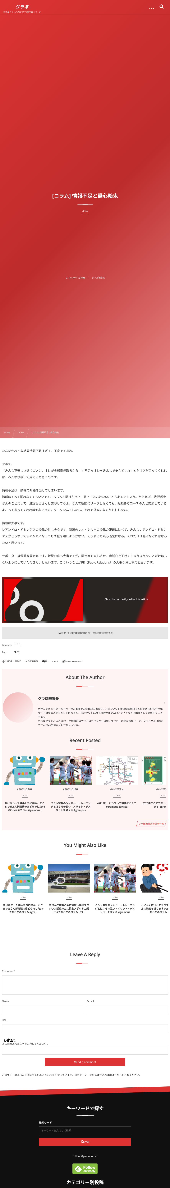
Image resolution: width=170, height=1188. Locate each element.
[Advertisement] (85, 243)
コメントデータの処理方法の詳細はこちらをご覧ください (106, 1075)
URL (4, 1020)
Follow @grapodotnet (102, 632)
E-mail (90, 1001)
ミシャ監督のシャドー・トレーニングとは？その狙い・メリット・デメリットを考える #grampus (71, 807)
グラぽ (22, 7)
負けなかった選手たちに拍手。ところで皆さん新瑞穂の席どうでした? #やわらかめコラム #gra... (23, 908)
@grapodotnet (78, 632)
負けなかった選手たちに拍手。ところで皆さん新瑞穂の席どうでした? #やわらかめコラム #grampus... (24, 807)
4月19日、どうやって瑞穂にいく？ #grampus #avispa (116, 805)
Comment (7, 971)
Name (5, 1001)
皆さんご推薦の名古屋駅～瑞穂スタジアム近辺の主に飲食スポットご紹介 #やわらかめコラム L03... (69, 908)
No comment (51, 661)
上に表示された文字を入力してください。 (25, 1043)
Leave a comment (74, 661)
